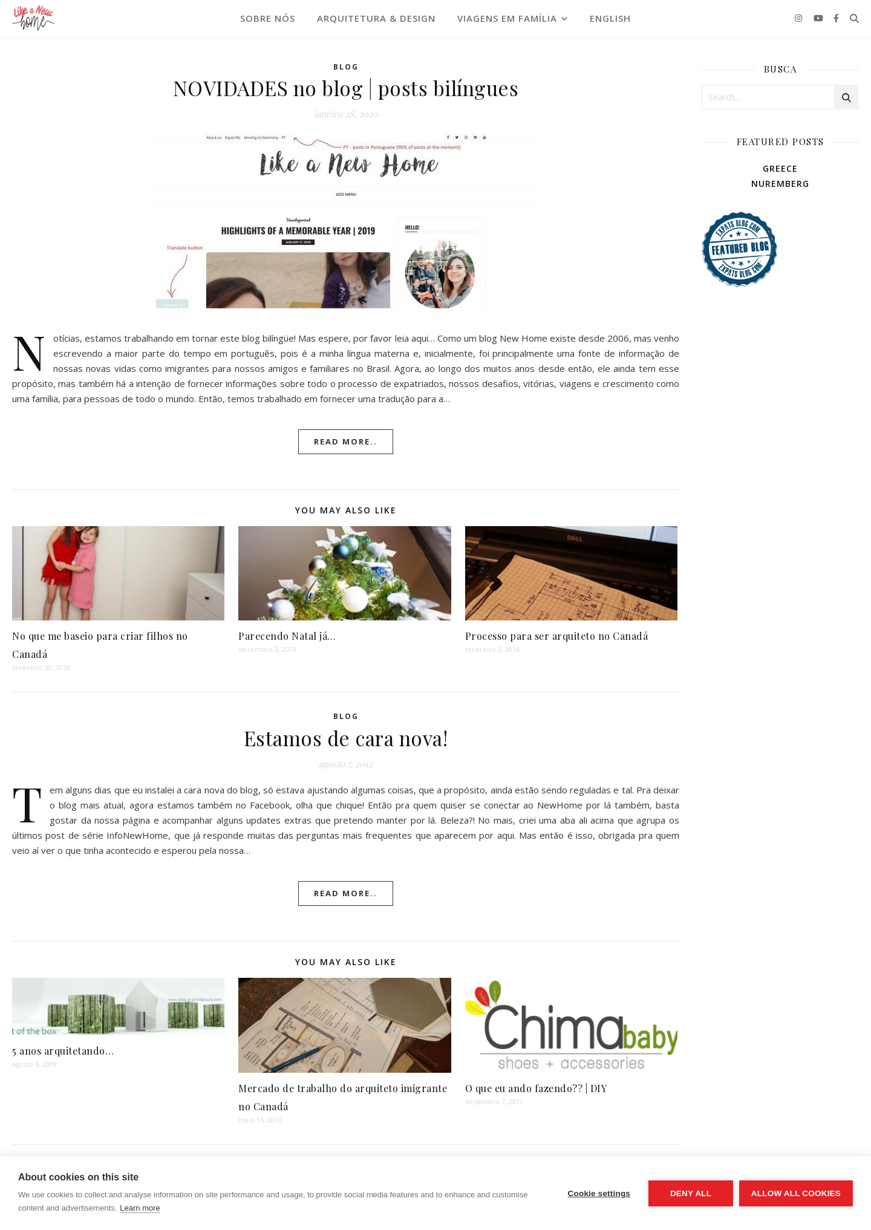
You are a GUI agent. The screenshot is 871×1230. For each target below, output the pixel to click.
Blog (346, 67)
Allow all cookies (796, 1193)
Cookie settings (598, 1193)
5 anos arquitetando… (63, 1050)
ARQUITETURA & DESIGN (376, 18)
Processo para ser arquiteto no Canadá (556, 636)
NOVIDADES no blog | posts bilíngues (346, 87)
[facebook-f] (836, 18)
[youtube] (820, 18)
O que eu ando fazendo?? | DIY (536, 1088)
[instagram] (799, 18)
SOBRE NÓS (267, 18)
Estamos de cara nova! (346, 737)
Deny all (690, 1193)
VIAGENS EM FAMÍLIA (507, 18)
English (610, 18)
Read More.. (345, 441)
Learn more (140, 1207)
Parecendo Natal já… (287, 636)
